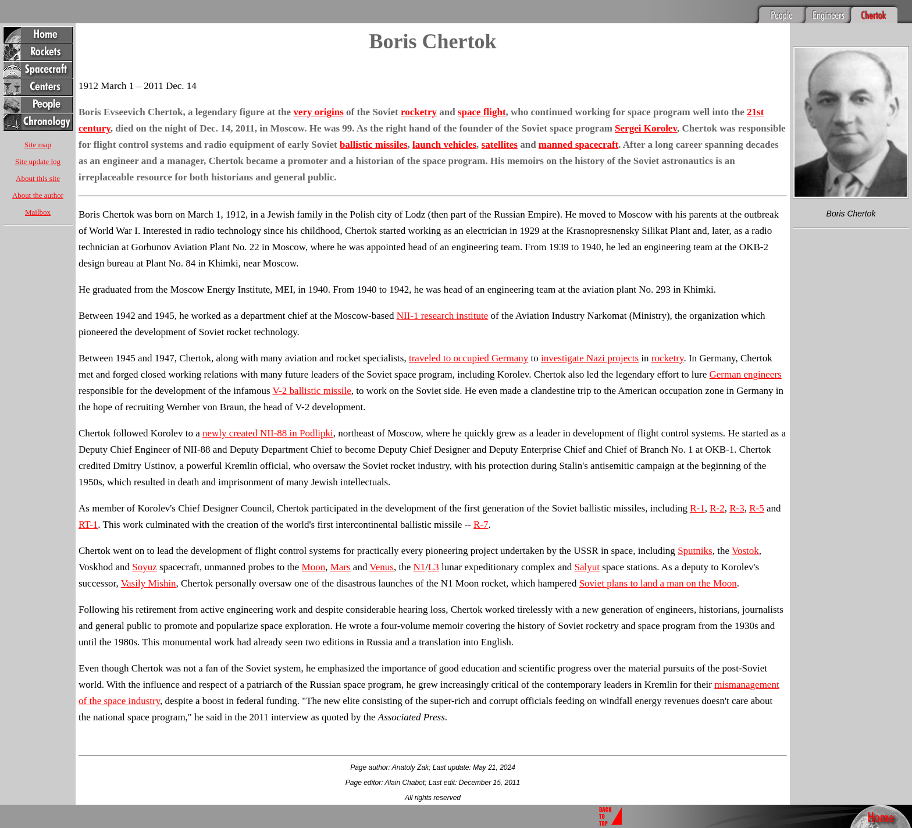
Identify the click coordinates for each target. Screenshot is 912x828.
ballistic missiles (374, 144)
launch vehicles (444, 144)
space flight (482, 112)
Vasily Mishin (148, 583)
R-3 (736, 508)
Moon (314, 567)
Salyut (587, 567)
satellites (500, 144)
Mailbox (38, 212)
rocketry (419, 112)
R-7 (481, 524)
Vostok (745, 550)
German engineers (746, 374)
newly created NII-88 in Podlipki (267, 433)
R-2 (717, 508)
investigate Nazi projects (590, 358)
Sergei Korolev (646, 128)
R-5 (756, 508)
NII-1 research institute (443, 315)
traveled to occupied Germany (468, 358)
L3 (433, 567)
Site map (37, 144)
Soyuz (144, 567)
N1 (419, 567)
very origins (318, 112)
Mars (340, 567)
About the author (37, 195)
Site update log (37, 161)
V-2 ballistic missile (311, 390)
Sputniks (695, 550)
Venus (381, 567)
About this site (38, 178)
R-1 (697, 508)
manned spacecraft (578, 144)
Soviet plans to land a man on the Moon (658, 583)
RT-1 (88, 524)
